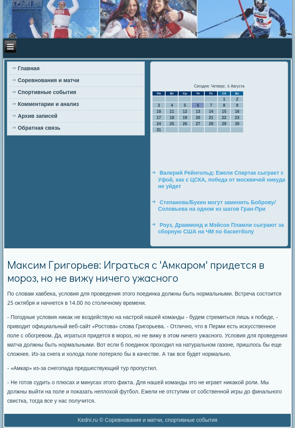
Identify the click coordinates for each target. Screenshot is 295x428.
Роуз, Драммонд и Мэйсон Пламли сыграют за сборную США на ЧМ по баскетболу (221, 229)
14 (211, 111)
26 (185, 124)
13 (198, 111)
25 (172, 124)
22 (224, 118)
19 (185, 118)
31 (159, 130)
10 (159, 111)
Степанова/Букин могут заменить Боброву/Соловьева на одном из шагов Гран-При (217, 206)
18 (172, 118)
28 (211, 124)
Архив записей (37, 116)
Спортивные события (47, 92)
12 (185, 111)
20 (198, 118)
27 (198, 124)
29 (224, 124)
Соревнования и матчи (48, 80)
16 (237, 111)
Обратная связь (39, 128)
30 (237, 124)
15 (224, 111)
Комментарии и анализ (48, 104)
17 (159, 118)
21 (211, 118)
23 (237, 118)
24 (159, 124)
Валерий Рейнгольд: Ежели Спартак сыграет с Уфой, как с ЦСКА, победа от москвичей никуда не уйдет (221, 180)
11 (172, 111)
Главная (29, 68)
